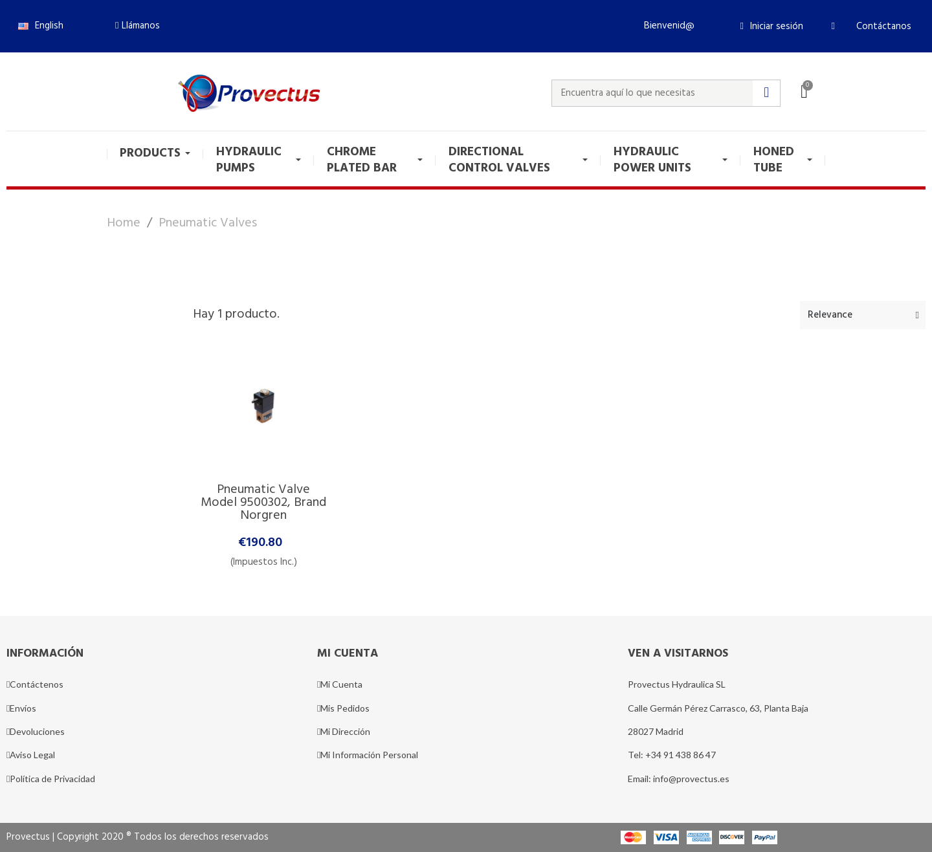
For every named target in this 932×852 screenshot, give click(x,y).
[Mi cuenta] (771, 26)
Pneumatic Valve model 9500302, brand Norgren (263, 502)
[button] (137, 26)
